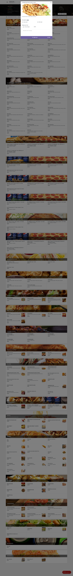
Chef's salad (39, 22)
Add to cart (41, 37)
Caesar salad (24, 22)
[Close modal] (51, 2)
